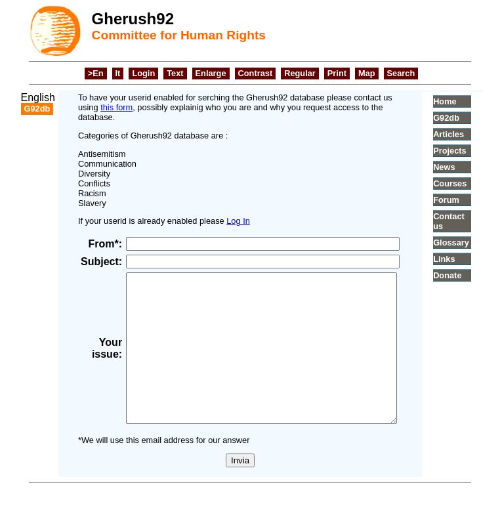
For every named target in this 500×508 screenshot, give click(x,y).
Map (366, 73)
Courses (469, 183)
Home (463, 101)
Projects (468, 151)
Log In (226, 211)
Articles (467, 134)
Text (175, 73)
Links (463, 259)
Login (143, 73)
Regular (300, 73)
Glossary (470, 242)
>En (96, 73)
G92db (465, 118)
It (118, 73)
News (463, 167)
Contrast (255, 73)
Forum (465, 200)
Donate (466, 275)
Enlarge (211, 73)
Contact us (466, 221)
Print (336, 73)
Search (401, 73)
